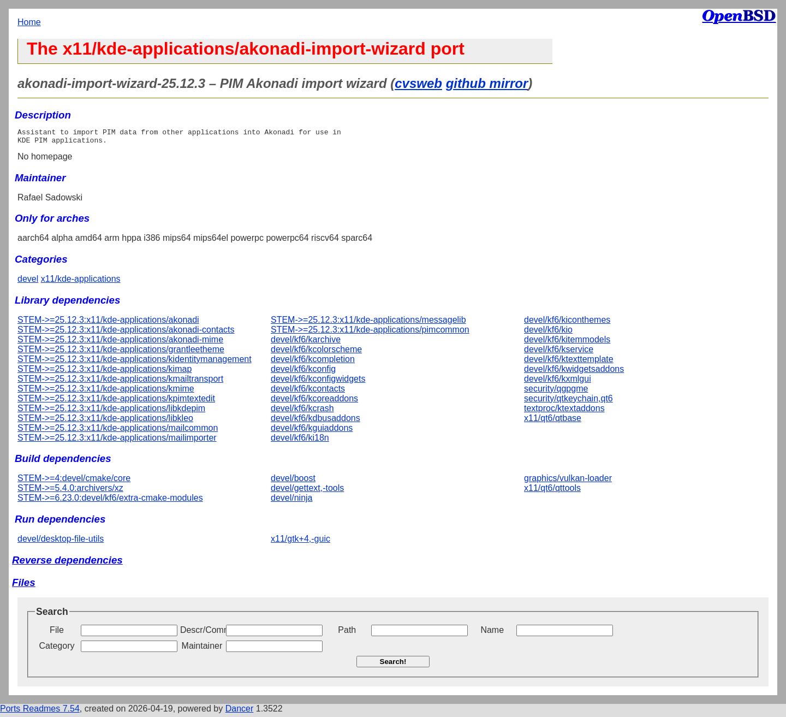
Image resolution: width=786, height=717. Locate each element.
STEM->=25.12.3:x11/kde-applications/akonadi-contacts (126, 332)
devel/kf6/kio (548, 332)
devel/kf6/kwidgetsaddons (574, 372)
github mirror (487, 83)
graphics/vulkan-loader (568, 481)
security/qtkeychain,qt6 (568, 401)
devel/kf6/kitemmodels (567, 342)
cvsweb (418, 83)
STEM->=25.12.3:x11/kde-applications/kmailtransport (120, 382)
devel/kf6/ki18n (300, 441)
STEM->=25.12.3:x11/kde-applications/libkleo (105, 421)
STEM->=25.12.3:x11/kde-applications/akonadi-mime (120, 342)
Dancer (239, 711)
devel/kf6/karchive (306, 342)
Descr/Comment (202, 633)
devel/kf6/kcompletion (313, 362)
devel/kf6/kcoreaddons (314, 401)
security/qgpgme (556, 391)
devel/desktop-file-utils (60, 542)
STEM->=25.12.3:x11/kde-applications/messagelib (368, 323)
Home (29, 22)
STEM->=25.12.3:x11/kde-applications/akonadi (108, 323)
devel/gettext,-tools (307, 491)
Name (492, 633)
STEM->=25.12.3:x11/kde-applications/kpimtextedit (116, 401)
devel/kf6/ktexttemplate (569, 362)
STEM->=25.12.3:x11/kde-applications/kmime (105, 391)
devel (27, 282)
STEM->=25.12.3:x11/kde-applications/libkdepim (111, 411)
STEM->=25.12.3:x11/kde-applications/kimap (104, 372)
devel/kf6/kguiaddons (312, 431)
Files (23, 585)
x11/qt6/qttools (552, 491)
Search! (393, 665)
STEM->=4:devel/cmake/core (73, 481)
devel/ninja (292, 501)
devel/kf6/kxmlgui (557, 382)
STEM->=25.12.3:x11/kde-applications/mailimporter (117, 441)
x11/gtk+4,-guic (300, 542)
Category (57, 649)
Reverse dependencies (67, 563)
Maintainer (202, 649)
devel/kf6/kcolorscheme (316, 352)
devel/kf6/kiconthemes (567, 323)
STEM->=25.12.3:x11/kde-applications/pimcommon (370, 332)
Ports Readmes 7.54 (40, 711)
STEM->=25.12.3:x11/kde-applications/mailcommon (117, 431)
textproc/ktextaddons (564, 411)
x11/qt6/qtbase (552, 421)
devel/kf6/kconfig (303, 372)
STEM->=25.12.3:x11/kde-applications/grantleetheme (120, 352)
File (57, 633)
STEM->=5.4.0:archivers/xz (70, 491)
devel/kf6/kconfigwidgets (318, 382)
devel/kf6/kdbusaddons (315, 421)
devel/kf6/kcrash (302, 411)
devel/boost (293, 481)
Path (347, 633)
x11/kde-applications (81, 282)
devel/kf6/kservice (558, 352)
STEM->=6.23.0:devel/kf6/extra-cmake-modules (110, 501)
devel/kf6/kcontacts (308, 391)
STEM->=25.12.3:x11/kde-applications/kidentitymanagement (134, 362)
